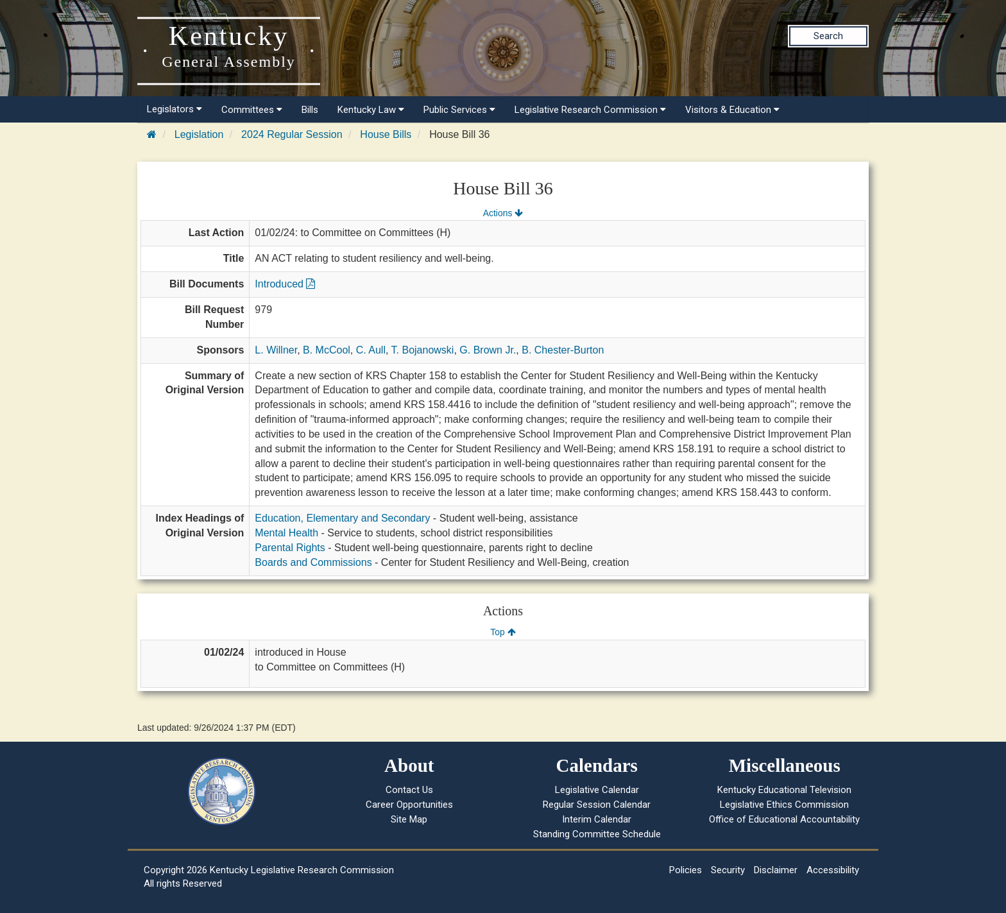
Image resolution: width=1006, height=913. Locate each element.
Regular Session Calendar (597, 804)
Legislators (174, 109)
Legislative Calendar (597, 790)
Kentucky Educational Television (784, 790)
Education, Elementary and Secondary (342, 518)
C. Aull (371, 350)
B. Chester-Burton (563, 350)
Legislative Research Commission (590, 109)
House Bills (385, 134)
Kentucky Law (370, 109)
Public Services (459, 109)
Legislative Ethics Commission (784, 804)
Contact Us (409, 790)
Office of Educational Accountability (784, 819)
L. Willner (276, 350)
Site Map (409, 819)
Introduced (285, 283)
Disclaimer (775, 870)
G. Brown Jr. (487, 350)
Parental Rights (290, 547)
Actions (503, 213)
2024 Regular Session (291, 134)
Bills (310, 109)
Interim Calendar (596, 819)
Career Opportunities (409, 804)
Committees (251, 109)
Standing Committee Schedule (597, 834)
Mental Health (286, 532)
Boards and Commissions (313, 562)
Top (502, 632)
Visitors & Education (732, 109)
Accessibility (832, 870)
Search (828, 36)
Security (728, 870)
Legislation (199, 134)
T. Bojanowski (422, 350)
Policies (685, 870)
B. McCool (326, 350)
